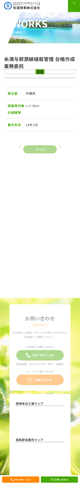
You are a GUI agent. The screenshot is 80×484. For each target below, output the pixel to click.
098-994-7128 (40, 360)
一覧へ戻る (40, 154)
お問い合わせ (40, 384)
